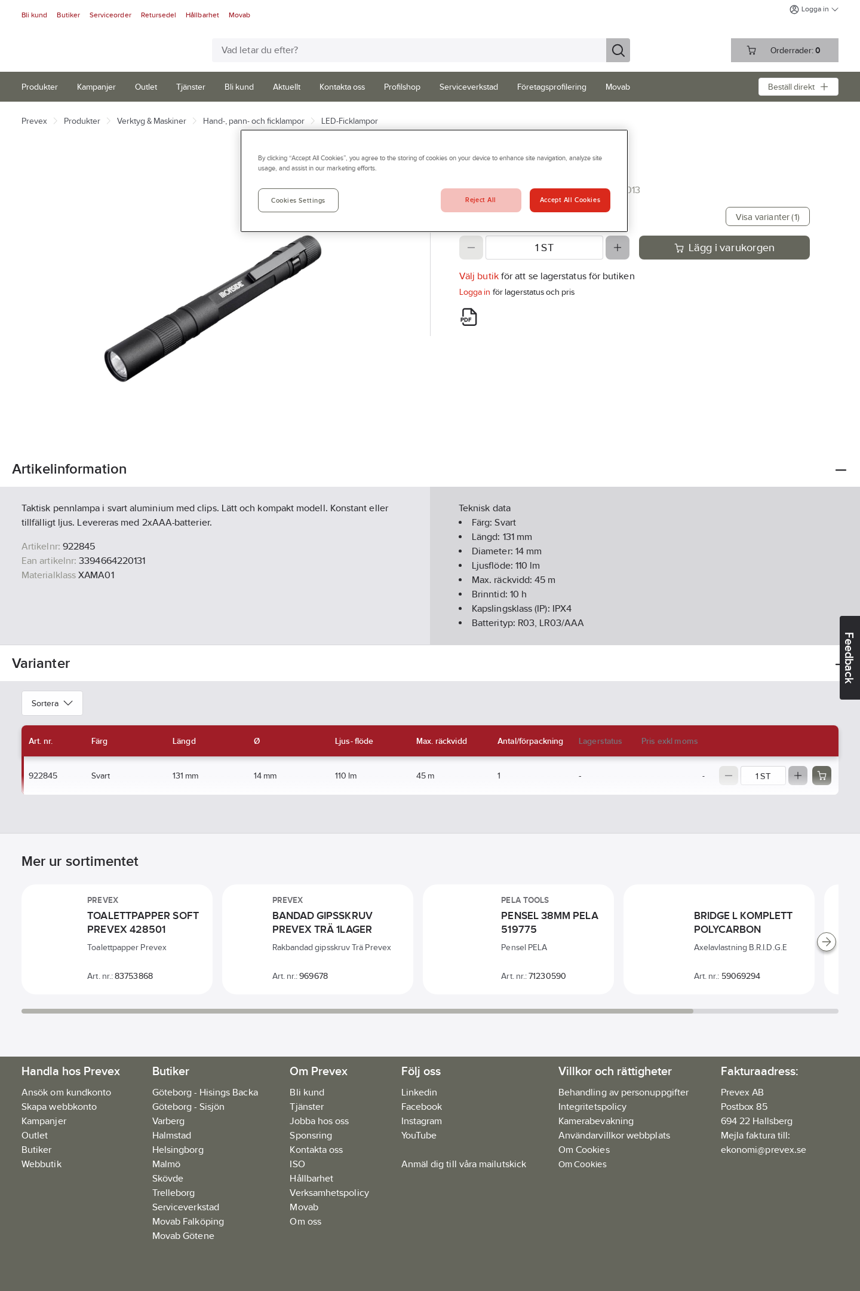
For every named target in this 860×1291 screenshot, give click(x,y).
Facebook (422, 1106)
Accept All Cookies (570, 199)
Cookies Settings (298, 200)
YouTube (419, 1135)
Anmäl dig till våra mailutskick (463, 1164)
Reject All (480, 199)
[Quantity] (544, 248)
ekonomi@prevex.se (763, 1149)
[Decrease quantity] (471, 248)
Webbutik (42, 1164)
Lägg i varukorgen (724, 248)
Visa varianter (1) (768, 217)
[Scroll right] (826, 941)
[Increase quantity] (617, 248)
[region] (434, 181)
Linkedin (419, 1092)
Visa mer (430, 626)
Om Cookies (582, 1164)
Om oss (305, 1221)
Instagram (422, 1121)
